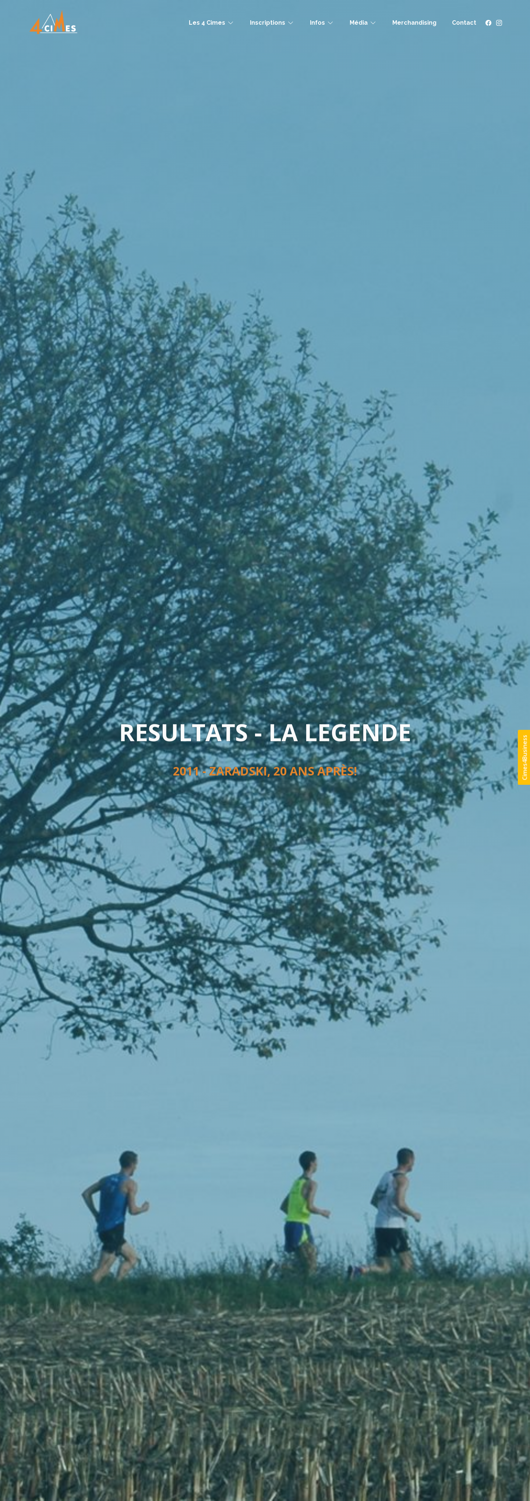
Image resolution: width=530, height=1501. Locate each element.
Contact (464, 22)
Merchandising (414, 22)
